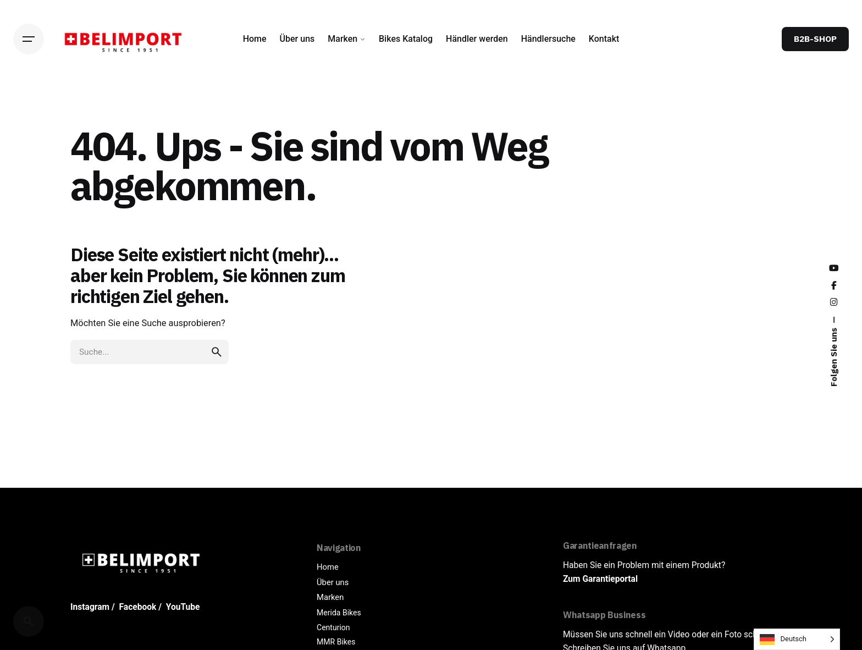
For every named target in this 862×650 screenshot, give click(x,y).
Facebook (138, 607)
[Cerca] (28, 621)
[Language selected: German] (797, 639)
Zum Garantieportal (600, 579)
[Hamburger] (28, 39)
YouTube (183, 607)
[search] (217, 352)
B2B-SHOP (815, 38)
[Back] (28, 106)
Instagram (89, 607)
